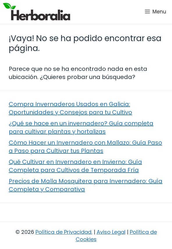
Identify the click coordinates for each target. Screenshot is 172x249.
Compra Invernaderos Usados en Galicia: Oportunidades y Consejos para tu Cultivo (70, 108)
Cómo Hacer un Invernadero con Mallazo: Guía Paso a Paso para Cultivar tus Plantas (85, 146)
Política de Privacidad (63, 232)
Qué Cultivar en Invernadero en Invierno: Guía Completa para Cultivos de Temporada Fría (75, 166)
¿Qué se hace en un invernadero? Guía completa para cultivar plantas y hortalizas (81, 127)
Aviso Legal (111, 232)
